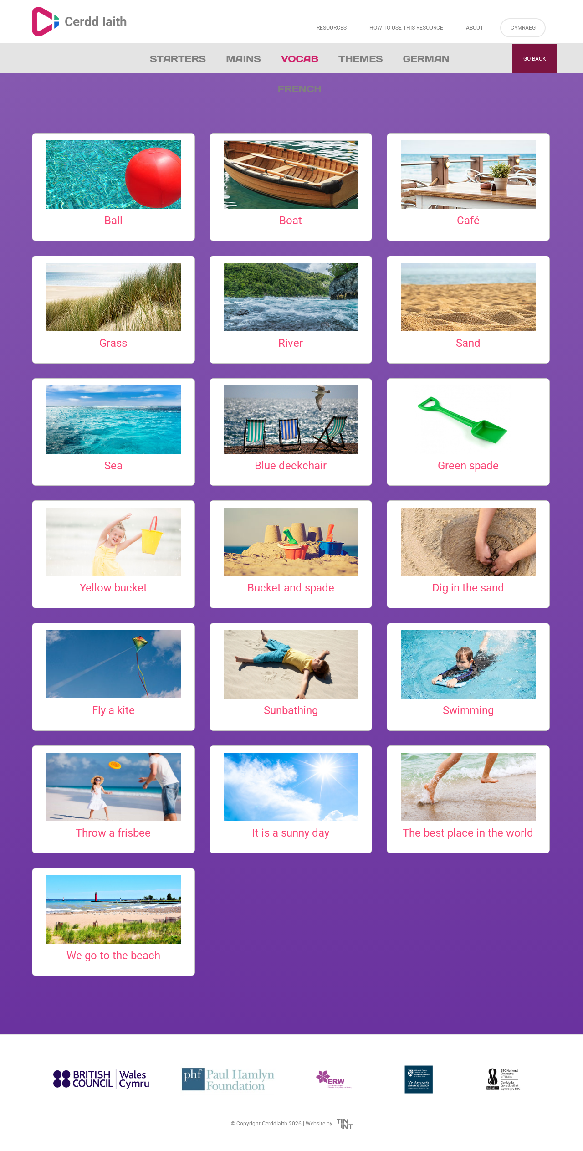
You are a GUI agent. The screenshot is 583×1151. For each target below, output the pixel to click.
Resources (332, 28)
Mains (243, 59)
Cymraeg (523, 28)
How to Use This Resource (406, 28)
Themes (360, 59)
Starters (178, 59)
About (474, 28)
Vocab (299, 59)
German (426, 59)
